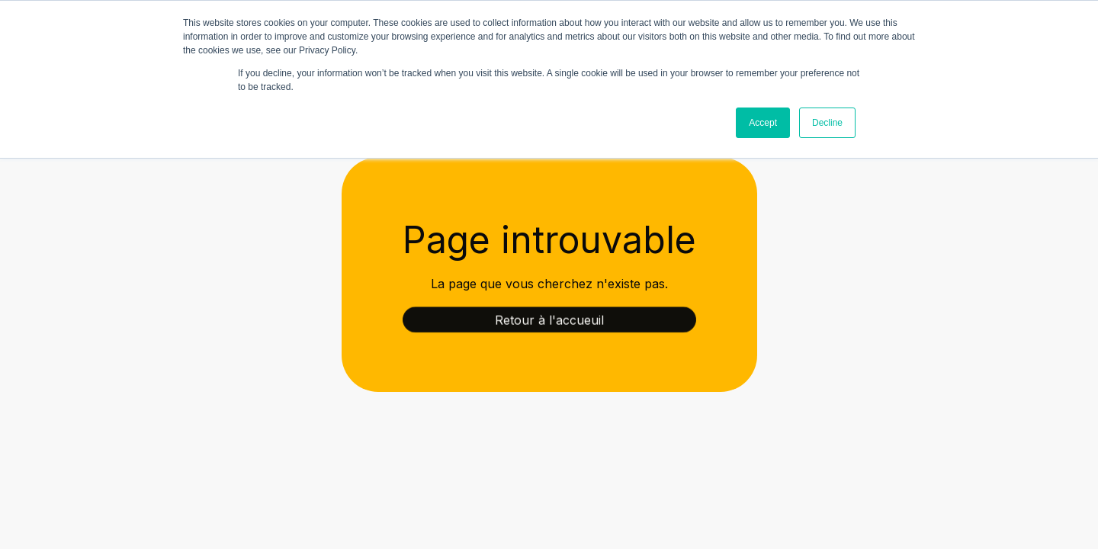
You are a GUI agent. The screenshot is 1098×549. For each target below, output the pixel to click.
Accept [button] (763, 122)
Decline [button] (827, 122)
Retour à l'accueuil (549, 321)
